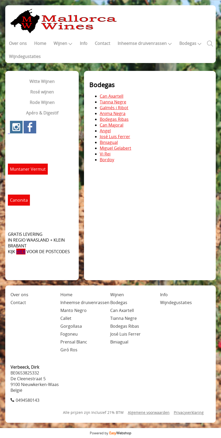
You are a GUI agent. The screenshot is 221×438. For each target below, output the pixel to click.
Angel (105, 131)
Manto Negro (73, 310)
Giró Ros (68, 350)
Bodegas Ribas (114, 119)
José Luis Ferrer (115, 136)
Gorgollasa (71, 326)
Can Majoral (111, 125)
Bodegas (190, 43)
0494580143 (27, 400)
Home (40, 43)
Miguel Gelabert (115, 148)
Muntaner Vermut (28, 169)
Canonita (19, 200)
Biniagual (109, 142)
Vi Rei (105, 154)
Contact (102, 43)
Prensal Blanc (73, 342)
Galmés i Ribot (114, 108)
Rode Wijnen (42, 102)
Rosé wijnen (42, 92)
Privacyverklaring (189, 412)
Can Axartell (111, 96)
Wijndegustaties (25, 56)
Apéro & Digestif (42, 113)
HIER (20, 251)
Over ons (18, 43)
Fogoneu (69, 334)
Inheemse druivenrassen (145, 43)
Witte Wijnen (42, 81)
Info (83, 43)
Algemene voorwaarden (149, 412)
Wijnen (63, 43)
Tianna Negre (113, 102)
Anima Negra (112, 113)
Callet (65, 318)
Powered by (110, 433)
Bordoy (107, 160)
